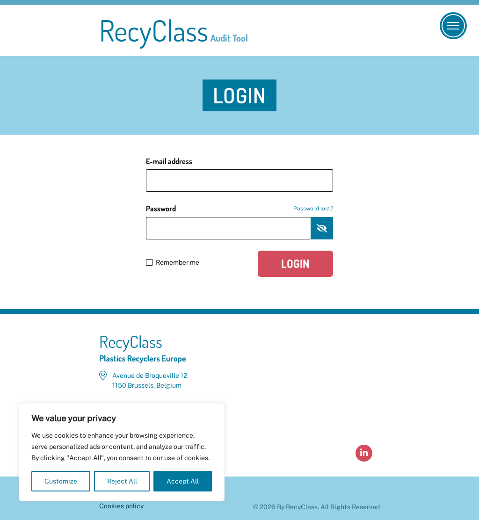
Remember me (172, 262)
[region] (122, 452)
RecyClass (173, 30)
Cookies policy (121, 506)
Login (295, 263)
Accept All (183, 481)
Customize (60, 481)
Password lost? (313, 208)
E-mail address (169, 161)
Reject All (122, 481)
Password (239, 208)
